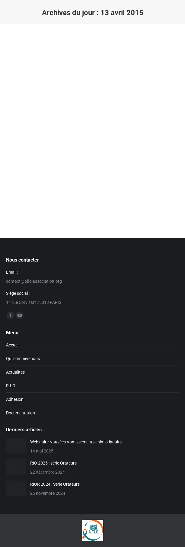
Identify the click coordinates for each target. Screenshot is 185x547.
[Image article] (16, 445)
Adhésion (15, 399)
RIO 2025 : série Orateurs (53, 463)
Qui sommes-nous (23, 358)
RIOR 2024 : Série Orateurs (55, 484)
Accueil (12, 345)
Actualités (15, 372)
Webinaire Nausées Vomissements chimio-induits (76, 441)
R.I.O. (11, 385)
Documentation (20, 412)
